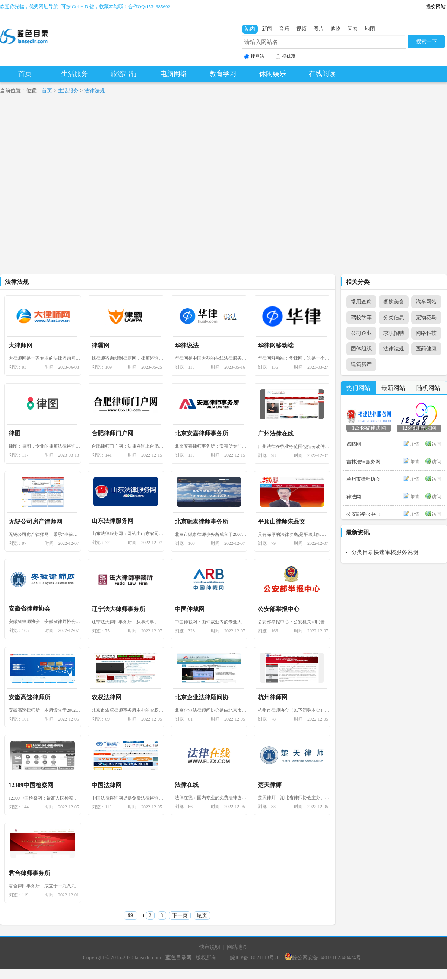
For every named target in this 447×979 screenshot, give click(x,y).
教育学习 (223, 73)
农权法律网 (106, 697)
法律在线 (187, 785)
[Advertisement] (83, 188)
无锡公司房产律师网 (35, 521)
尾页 (202, 915)
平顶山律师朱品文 (281, 521)
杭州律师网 (273, 697)
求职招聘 (393, 333)
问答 (353, 29)
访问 (436, 444)
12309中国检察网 (31, 785)
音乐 (284, 29)
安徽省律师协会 (29, 608)
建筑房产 (361, 364)
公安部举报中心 (278, 609)
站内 (250, 29)
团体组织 (361, 349)
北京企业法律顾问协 (201, 697)
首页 (25, 73)
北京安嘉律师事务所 (201, 433)
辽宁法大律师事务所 (118, 609)
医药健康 (426, 349)
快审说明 (209, 947)
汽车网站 (426, 302)
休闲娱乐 (272, 73)
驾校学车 (361, 317)
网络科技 (426, 333)
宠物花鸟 (426, 317)
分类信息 (393, 317)
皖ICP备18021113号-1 (254, 957)
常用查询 (361, 302)
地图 (370, 29)
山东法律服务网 (112, 521)
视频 (301, 29)
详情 (414, 444)
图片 (318, 29)
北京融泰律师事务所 (201, 521)
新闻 (267, 29)
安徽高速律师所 (29, 697)
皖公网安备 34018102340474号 (323, 957)
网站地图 (237, 947)
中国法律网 (106, 785)
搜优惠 (285, 56)
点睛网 (353, 444)
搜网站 (254, 56)
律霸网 (101, 345)
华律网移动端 (276, 345)
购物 (335, 29)
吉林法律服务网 (363, 461)
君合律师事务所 (29, 873)
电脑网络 (173, 73)
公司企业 (361, 333)
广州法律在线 (276, 433)
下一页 (180, 915)
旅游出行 (124, 73)
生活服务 (74, 73)
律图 (14, 433)
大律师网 (20, 345)
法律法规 (94, 90)
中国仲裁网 (190, 609)
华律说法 (187, 345)
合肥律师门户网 (112, 433)
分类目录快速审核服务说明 (384, 552)
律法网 (353, 496)
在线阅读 (322, 73)
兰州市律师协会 (363, 479)
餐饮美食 (393, 302)
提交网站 (436, 6)
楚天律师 (270, 785)
